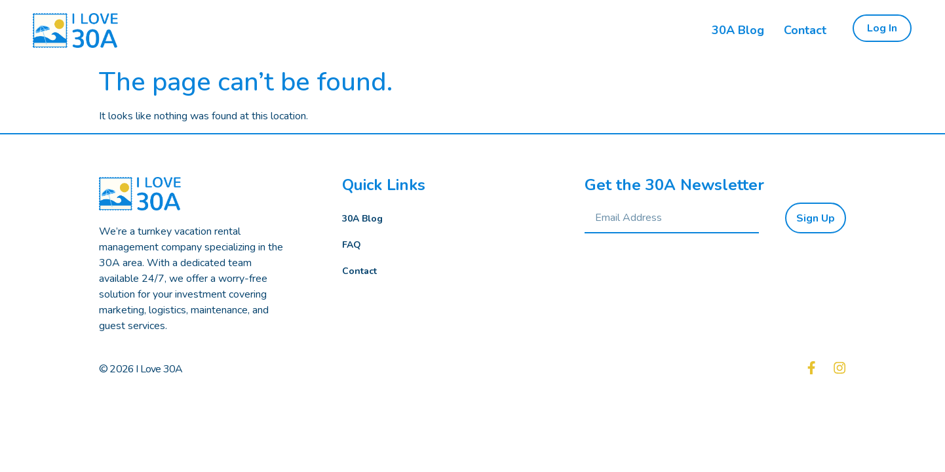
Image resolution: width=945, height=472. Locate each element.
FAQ (351, 245)
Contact (359, 271)
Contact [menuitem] (805, 30)
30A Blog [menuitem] (738, 30)
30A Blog (362, 218)
